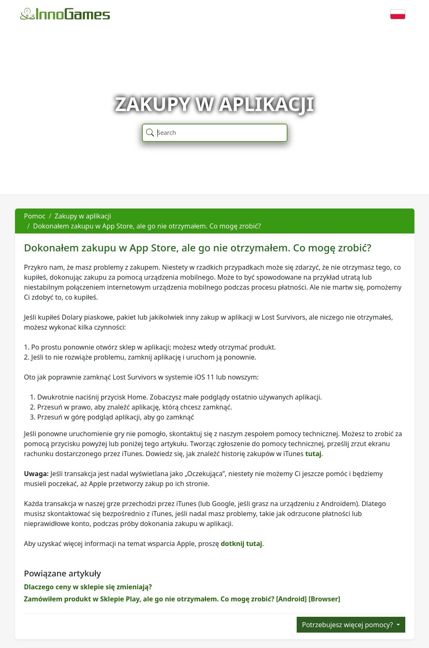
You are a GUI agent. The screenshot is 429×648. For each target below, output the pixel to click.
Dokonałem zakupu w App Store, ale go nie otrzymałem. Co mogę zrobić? (146, 226)
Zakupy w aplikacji (83, 216)
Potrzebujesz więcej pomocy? (348, 624)
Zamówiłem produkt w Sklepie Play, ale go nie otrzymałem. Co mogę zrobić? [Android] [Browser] (182, 598)
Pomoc (35, 216)
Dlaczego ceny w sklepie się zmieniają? (88, 586)
